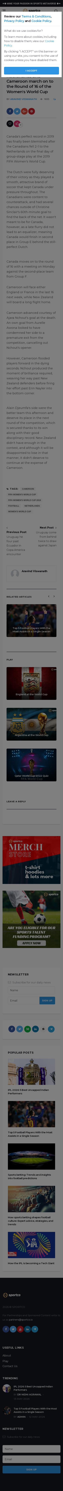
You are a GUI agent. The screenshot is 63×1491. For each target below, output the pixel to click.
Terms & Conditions (36, 16)
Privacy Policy (14, 21)
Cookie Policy (41, 21)
